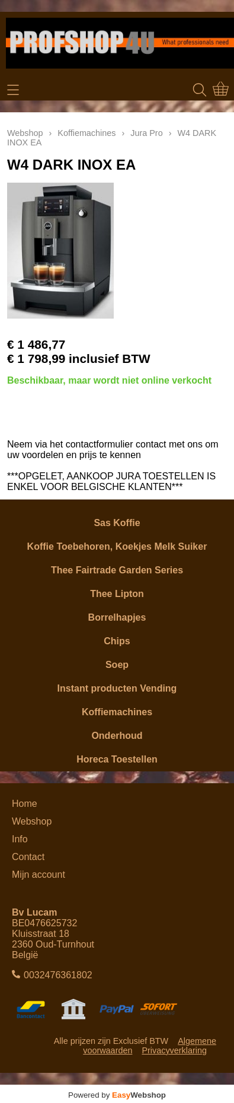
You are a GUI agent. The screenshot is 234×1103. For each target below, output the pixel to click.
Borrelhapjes (117, 617)
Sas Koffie (117, 523)
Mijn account (38, 875)
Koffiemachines (117, 712)
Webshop (25, 133)
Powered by (117, 1095)
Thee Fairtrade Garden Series (117, 570)
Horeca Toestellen (117, 759)
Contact (28, 857)
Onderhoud (116, 736)
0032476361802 (58, 975)
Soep (117, 665)
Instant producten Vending (117, 688)
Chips (117, 641)
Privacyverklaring (174, 1050)
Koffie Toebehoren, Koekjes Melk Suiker (117, 546)
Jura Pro (146, 133)
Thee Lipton (117, 594)
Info (20, 839)
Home (24, 804)
